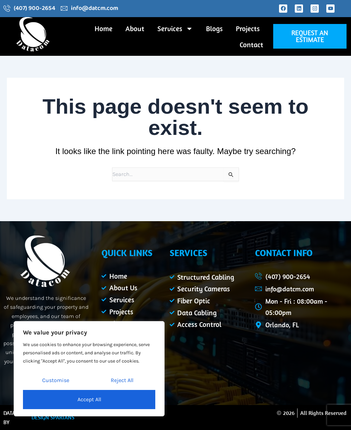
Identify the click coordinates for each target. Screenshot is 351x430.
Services (175, 29)
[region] (89, 368)
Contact (251, 44)
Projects (248, 28)
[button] (310, 36)
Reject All (122, 380)
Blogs (214, 28)
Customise (55, 380)
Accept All (89, 399)
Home (103, 28)
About (134, 28)
